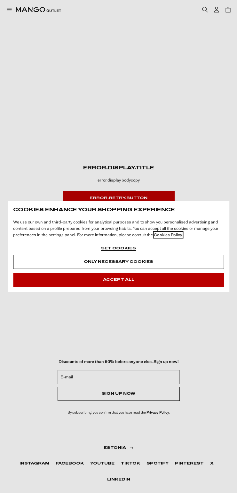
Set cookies (118, 248)
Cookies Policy (168, 235)
